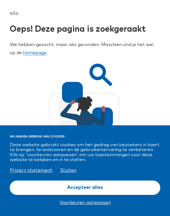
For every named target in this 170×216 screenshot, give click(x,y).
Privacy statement (31, 170)
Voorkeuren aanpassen (85, 202)
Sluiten (68, 170)
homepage (35, 53)
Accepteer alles (85, 187)
